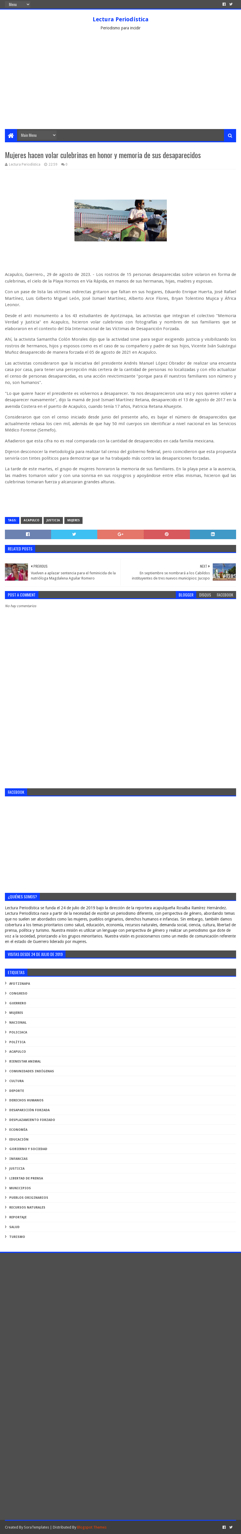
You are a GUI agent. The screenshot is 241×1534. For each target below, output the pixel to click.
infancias (18, 1159)
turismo (17, 1237)
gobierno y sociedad (28, 1149)
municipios (20, 1188)
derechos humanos (26, 1100)
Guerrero (17, 1003)
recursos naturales (27, 1207)
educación (19, 1139)
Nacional (18, 1022)
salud (14, 1227)
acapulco (31, 520)
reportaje (18, 1217)
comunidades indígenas (31, 1071)
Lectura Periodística (121, 19)
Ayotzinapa (19, 984)
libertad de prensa (26, 1178)
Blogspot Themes (92, 1527)
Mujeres (73, 520)
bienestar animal (25, 1061)
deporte (16, 1091)
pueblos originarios (28, 1198)
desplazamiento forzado (32, 1120)
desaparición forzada (29, 1110)
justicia (53, 520)
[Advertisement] (120, 86)
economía (18, 1130)
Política (17, 1042)
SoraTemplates (36, 1527)
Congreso (18, 993)
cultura (16, 1081)
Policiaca (18, 1032)
